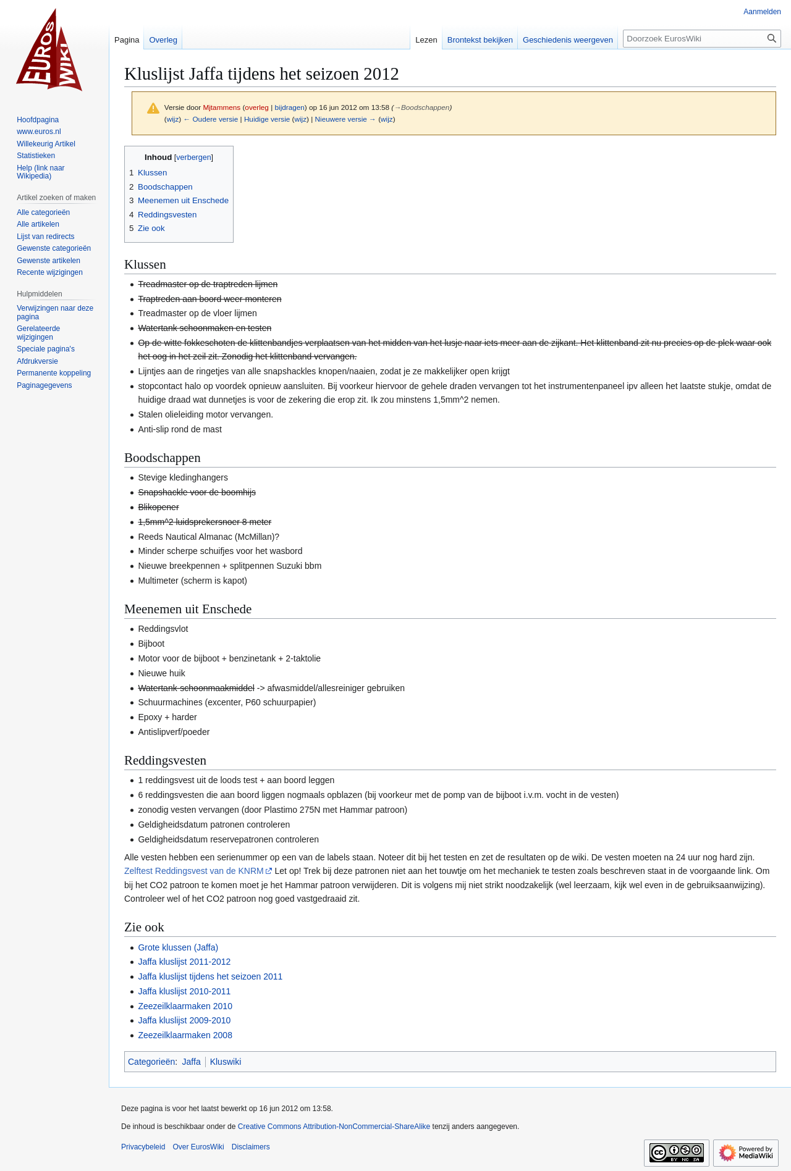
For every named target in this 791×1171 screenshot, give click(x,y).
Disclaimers (251, 1147)
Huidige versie (267, 119)
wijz (173, 119)
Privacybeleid (143, 1147)
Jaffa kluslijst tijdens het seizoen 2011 (210, 976)
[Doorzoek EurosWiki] (702, 39)
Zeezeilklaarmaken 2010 (185, 1006)
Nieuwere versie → (345, 119)
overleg (257, 107)
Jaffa (191, 1062)
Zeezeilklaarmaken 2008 (185, 1035)
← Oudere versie (210, 119)
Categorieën (151, 1062)
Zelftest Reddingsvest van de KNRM (194, 871)
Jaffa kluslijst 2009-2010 (184, 1020)
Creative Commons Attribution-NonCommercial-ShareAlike (334, 1126)
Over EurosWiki (198, 1147)
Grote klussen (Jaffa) (178, 947)
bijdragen (290, 107)
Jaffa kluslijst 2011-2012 (184, 962)
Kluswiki (226, 1062)
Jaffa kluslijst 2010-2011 (184, 991)
